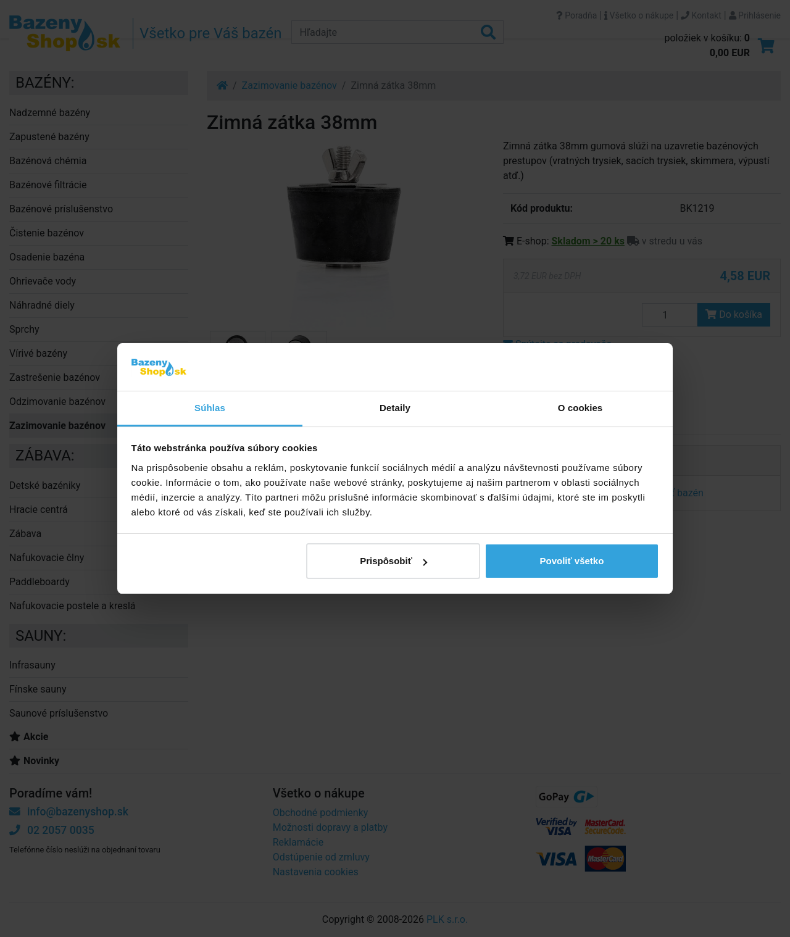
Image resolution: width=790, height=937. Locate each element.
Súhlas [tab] (209, 407)
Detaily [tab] (395, 407)
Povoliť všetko (571, 561)
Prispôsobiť (393, 561)
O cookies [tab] (580, 407)
